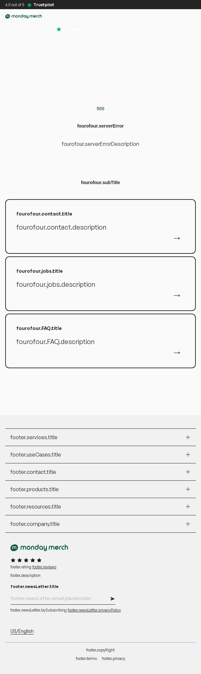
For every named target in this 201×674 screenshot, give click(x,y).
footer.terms (86, 658)
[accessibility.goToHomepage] (23, 16)
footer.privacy (113, 658)
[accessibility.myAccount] (164, 16)
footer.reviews (44, 566)
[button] (151, 16)
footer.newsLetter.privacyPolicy (94, 610)
